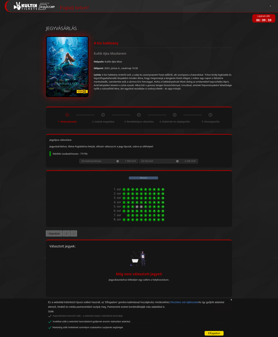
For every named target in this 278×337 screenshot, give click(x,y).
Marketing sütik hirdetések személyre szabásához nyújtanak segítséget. (87, 327)
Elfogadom (214, 333)
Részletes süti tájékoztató (184, 302)
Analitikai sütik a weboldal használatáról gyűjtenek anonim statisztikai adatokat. (91, 321)
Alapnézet (54, 233)
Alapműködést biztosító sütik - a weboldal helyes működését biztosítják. (87, 316)
